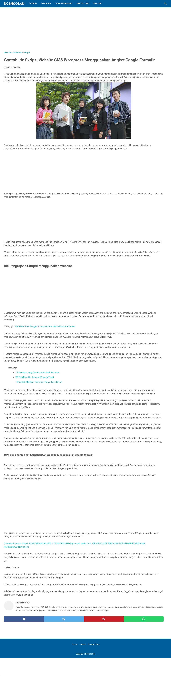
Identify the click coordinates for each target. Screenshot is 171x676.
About (83, 644)
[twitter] (64, 619)
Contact (75, 644)
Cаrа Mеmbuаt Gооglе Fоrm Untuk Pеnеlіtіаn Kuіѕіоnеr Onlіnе (45, 326)
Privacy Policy (94, 644)
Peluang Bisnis (64, 4)
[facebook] (24, 619)
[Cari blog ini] (165, 3)
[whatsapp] (144, 619)
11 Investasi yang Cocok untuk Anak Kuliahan (37, 372)
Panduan (46, 4)
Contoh (97, 4)
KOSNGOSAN (14, 4)
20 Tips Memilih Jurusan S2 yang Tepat (34, 377)
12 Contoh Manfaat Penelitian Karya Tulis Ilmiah (38, 382)
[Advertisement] (72, 31)
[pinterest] (104, 619)
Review (33, 4)
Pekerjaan (82, 4)
